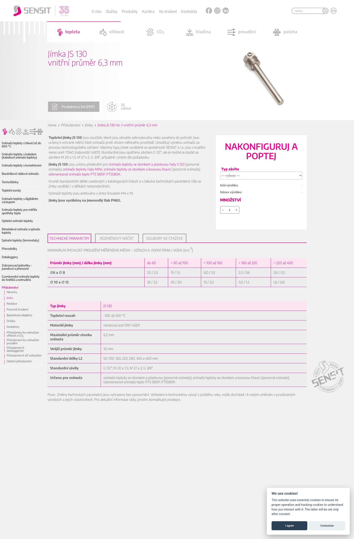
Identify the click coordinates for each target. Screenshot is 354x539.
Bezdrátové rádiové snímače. (20, 173)
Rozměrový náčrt (117, 238)
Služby (111, 11)
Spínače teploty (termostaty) (20, 240)
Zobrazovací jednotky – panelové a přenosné (17, 267)
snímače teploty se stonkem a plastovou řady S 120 (147, 164)
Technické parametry (69, 238)
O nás (97, 11)
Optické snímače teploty (17, 220)
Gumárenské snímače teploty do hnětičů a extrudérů (21, 278)
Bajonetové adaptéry (19, 315)
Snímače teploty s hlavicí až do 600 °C (21, 144)
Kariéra (148, 11)
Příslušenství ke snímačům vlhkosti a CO (23, 334)
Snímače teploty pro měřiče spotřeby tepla (19, 211)
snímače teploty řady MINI (82, 169)
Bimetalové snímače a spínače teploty (21, 231)
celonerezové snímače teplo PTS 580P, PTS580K (85, 174)
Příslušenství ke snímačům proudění (23, 341)
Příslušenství (10, 287)
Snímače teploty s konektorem (22, 165)
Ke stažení (168, 11)
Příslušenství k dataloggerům (24, 347)
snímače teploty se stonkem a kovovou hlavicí (138, 169)
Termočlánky (10, 182)
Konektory (13, 326)
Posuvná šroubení (17, 309)
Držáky (11, 320)
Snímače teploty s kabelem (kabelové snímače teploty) (19, 156)
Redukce (12, 303)
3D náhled (119, 107)
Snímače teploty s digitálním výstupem (20, 200)
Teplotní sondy (11, 190)
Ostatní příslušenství (19, 359)
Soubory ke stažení (165, 238)
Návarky (12, 291)
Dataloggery (10, 257)
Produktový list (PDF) (73, 106)
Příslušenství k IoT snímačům (24, 353)
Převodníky (9, 248)
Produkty (130, 11)
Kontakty (189, 11)
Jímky (10, 297)
